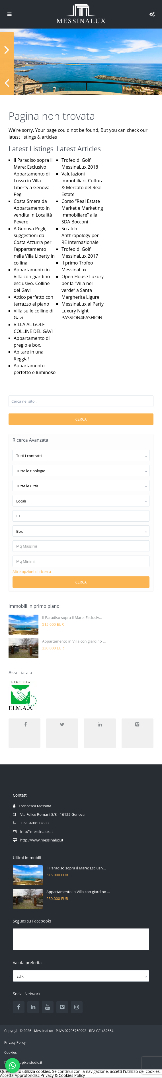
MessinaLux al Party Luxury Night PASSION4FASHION (82, 311)
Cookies (10, 1052)
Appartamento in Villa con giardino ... (74, 641)
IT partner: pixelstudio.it (23, 1062)
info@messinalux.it (36, 831)
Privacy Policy (15, 1042)
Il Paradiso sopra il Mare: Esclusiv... (72, 617)
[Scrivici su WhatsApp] (12, 1065)
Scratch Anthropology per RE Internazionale (80, 235)
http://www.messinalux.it (41, 840)
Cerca (81, 419)
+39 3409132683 (34, 822)
